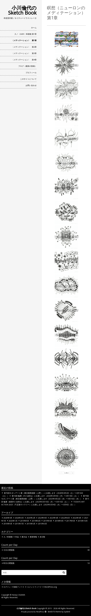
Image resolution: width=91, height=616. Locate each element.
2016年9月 (7, 523)
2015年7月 (19, 523)
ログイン (7, 587)
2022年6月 (65, 518)
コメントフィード (34, 587)
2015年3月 (42, 523)
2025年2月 (31, 518)
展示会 (24, 537)
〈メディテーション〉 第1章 (24, 40)
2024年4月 (42, 518)
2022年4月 (76, 518)
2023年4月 (53, 518)
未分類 (42, 537)
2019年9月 (24, 520)
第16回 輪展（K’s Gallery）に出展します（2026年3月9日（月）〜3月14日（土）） (46, 496)
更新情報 (33, 537)
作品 (17, 537)
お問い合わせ (31, 85)
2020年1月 (13, 520)
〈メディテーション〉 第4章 (24, 59)
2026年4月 (7, 518)
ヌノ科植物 (8, 537)
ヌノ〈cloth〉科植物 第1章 (25, 34)
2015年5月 (31, 523)
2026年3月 (19, 518)
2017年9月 (70, 520)
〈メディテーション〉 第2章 (24, 47)
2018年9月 (59, 520)
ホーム (34, 27)
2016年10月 (83, 520)
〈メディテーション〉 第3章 (24, 53)
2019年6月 (36, 520)
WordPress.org (50, 587)
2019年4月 (47, 520)
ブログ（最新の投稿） (27, 66)
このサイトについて (28, 79)
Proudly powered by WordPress (32, 612)
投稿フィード (18, 587)
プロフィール (31, 72)
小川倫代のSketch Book (22, 10)
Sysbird (67, 611)
